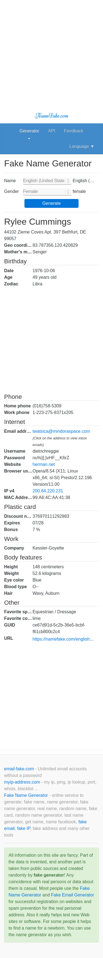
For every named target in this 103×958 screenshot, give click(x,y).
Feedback (73, 131)
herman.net (44, 464)
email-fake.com (19, 768)
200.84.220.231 (48, 491)
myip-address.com (22, 782)
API (51, 131)
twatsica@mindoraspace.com (61, 431)
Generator (29, 131)
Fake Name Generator (26, 795)
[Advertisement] (51, 52)
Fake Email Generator (72, 895)
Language (81, 146)
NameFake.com (51, 116)
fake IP (23, 828)
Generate (51, 203)
